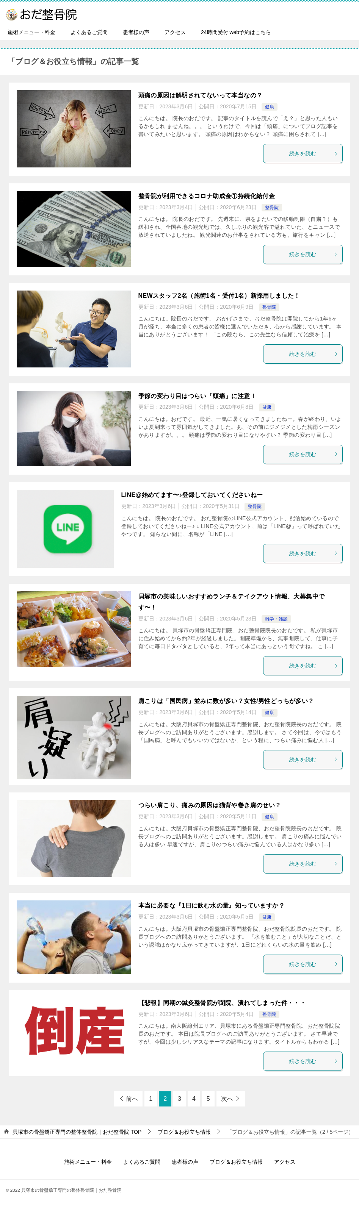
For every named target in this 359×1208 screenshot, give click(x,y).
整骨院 (272, 207)
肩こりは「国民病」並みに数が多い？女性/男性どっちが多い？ (226, 701)
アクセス (175, 32)
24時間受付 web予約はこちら (236, 32)
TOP (77, 1132)
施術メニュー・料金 (31, 32)
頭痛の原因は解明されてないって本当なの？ (200, 95)
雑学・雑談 (276, 619)
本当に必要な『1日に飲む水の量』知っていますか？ (211, 905)
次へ (227, 1098)
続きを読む (314, 153)
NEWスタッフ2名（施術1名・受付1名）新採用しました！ (219, 295)
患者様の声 (136, 32)
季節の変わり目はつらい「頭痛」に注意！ (197, 396)
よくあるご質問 (89, 32)
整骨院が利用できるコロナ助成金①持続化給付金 (206, 196)
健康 (269, 106)
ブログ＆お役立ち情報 (236, 1162)
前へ (132, 1098)
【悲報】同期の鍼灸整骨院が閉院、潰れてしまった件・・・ (222, 1003)
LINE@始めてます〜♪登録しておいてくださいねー (192, 495)
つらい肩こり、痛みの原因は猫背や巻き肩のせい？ (209, 805)
